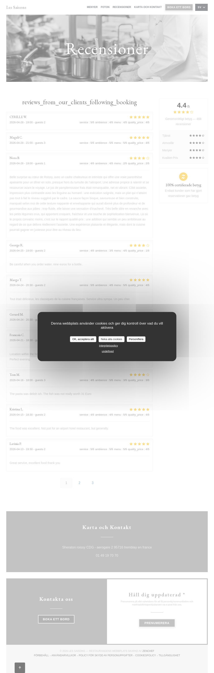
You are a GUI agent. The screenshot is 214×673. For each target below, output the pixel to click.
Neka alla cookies (111, 339)
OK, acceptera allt (83, 339)
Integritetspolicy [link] (108, 345)
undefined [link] (108, 351)
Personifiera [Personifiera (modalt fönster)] (136, 339)
